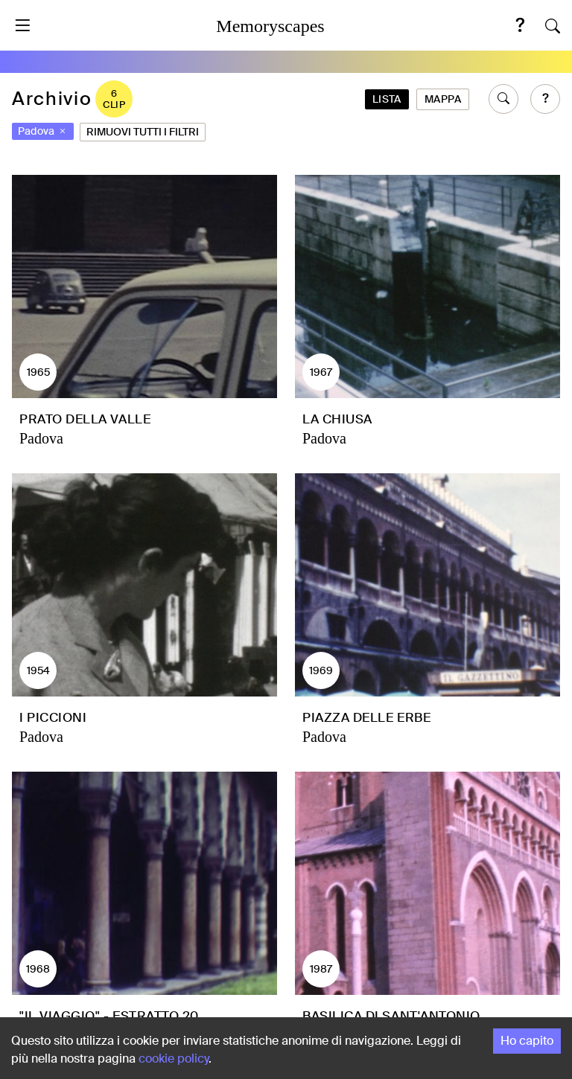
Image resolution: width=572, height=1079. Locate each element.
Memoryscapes (270, 26)
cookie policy (174, 1058)
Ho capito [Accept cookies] (526, 1040)
